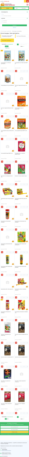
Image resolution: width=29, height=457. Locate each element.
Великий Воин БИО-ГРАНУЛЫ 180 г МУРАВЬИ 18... (6, 267)
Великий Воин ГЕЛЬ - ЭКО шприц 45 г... (7, 289)
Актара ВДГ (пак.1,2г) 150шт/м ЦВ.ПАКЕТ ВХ (6, 63)
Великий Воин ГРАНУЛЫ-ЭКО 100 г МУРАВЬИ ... (20, 222)
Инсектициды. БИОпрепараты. (21, 36)
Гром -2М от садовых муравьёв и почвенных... (20, 381)
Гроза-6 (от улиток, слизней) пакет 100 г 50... (21, 335)
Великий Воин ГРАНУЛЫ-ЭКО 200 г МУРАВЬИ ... (6, 244)
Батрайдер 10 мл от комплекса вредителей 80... (20, 154)
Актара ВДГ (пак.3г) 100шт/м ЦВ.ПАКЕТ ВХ (21, 63)
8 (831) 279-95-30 (4, 449)
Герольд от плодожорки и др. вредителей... (6, 335)
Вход (16, 8)
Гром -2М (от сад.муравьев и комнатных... (5, 381)
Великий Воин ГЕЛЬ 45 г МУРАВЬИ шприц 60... (20, 290)
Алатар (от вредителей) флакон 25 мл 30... (7, 108)
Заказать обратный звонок (6, 450)
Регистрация (24, 8)
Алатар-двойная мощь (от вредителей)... (19, 108)
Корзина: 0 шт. (28, 1)
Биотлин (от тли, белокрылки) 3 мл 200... (6, 176)
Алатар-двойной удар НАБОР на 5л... (7, 153)
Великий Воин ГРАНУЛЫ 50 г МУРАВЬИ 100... (21, 312)
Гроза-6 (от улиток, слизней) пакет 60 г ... (21, 357)
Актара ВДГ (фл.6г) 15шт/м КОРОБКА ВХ (7, 85)
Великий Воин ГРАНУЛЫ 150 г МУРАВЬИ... (6, 312)
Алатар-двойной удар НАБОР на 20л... (21, 130)
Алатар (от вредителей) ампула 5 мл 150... (21, 86)
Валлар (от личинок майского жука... (21, 175)
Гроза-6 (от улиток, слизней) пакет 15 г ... (7, 357)
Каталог (7, 8)
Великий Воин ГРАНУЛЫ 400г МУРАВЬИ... (6, 222)
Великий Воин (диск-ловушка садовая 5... (7, 199)
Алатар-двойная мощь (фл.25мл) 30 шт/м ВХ (7, 131)
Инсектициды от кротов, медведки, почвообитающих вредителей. (7, 36)
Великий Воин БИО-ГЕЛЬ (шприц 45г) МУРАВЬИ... (21, 199)
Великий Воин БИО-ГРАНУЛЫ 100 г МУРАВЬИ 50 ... (20, 244)
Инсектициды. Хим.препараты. (6, 40)
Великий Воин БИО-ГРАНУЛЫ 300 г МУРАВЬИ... (20, 267)
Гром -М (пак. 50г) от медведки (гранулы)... (20, 404)
